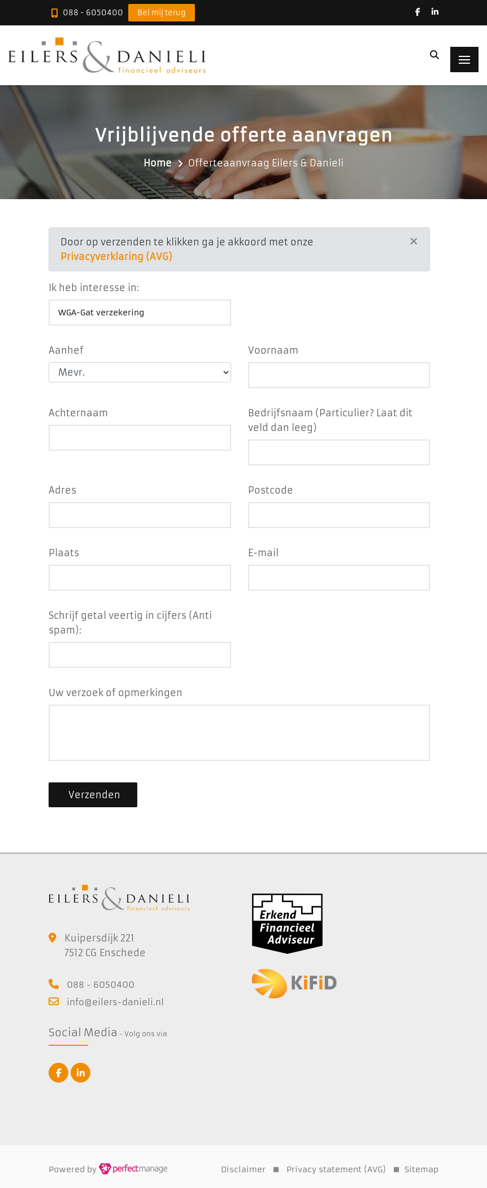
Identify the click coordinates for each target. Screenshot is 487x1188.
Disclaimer (243, 1169)
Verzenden (93, 794)
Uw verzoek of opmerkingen (115, 692)
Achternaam (78, 413)
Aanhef (66, 350)
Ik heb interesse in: (94, 287)
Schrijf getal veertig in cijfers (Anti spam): (130, 623)
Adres (62, 490)
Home (158, 163)
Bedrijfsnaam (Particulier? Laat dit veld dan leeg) (330, 420)
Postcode (270, 490)
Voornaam (273, 350)
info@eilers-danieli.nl (115, 1002)
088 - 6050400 (93, 12)
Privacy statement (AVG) (336, 1169)
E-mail (263, 552)
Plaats (64, 552)
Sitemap (421, 1169)
